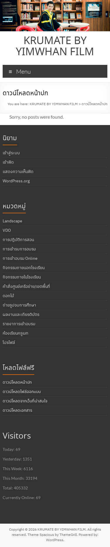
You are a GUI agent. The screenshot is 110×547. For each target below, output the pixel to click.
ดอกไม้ (8, 295)
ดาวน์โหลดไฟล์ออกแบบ (22, 392)
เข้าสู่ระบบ (11, 152)
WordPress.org (16, 181)
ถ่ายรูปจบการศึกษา (19, 305)
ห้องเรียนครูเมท (15, 333)
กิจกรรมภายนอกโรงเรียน (24, 267)
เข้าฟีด (8, 162)
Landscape (12, 221)
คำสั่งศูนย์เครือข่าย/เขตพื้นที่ (26, 286)
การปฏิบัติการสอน (18, 239)
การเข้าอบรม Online (20, 258)
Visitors (17, 436)
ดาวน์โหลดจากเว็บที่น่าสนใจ (25, 401)
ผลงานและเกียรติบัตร (21, 314)
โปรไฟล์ (9, 342)
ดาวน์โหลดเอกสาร (17, 410)
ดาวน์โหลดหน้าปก (17, 382)
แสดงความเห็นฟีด (18, 171)
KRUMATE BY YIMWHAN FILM (55, 47)
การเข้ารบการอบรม (19, 249)
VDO (7, 230)
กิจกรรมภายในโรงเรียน (22, 277)
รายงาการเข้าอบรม (19, 323)
